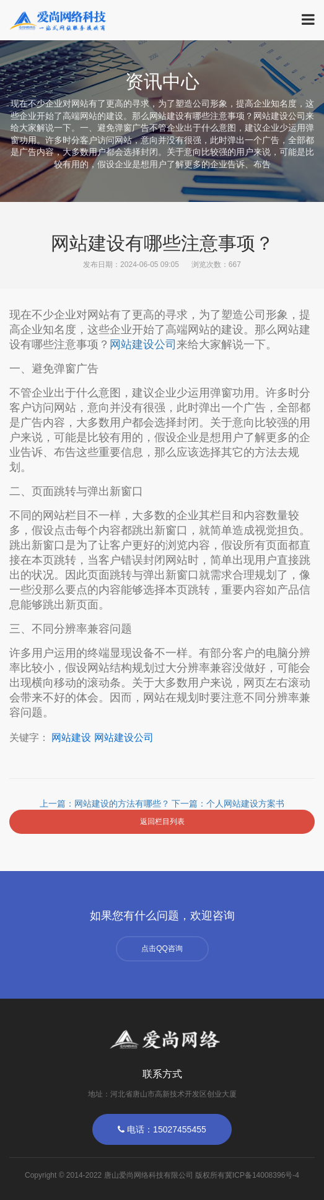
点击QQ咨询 (162, 948)
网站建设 (71, 737)
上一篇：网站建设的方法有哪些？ (106, 803)
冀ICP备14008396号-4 (262, 1175)
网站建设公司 (124, 737)
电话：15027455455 (162, 1129)
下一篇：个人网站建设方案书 (228, 803)
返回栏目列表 (162, 821)
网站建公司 (143, 344)
